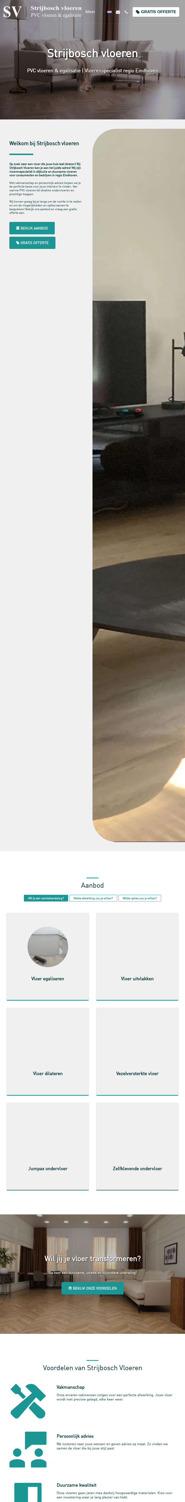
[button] (118, 12)
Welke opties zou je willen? (140, 898)
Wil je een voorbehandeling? (46, 898)
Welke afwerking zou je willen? (93, 898)
